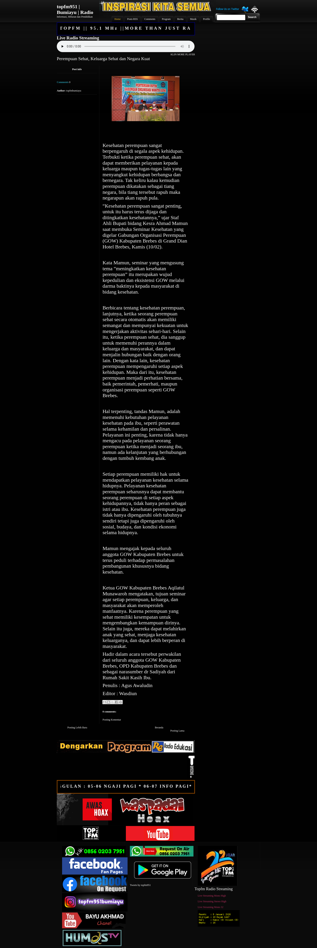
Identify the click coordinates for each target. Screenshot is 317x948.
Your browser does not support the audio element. (126, 46)
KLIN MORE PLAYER (183, 54)
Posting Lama (177, 730)
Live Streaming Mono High (212, 895)
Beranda (159, 727)
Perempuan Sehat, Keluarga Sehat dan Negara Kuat (103, 58)
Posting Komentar (112, 719)
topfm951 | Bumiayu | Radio (75, 9)
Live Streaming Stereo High (212, 901)
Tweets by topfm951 (140, 885)
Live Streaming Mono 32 (210, 907)
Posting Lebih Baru (77, 727)
